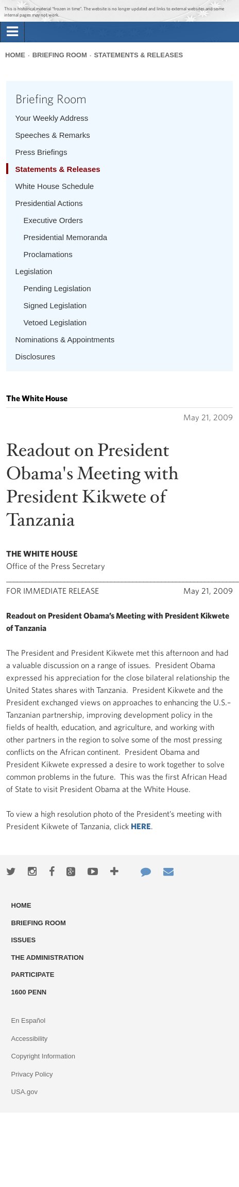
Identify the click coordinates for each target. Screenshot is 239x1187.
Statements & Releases (138, 55)
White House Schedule (54, 186)
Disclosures (35, 356)
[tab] (12, 32)
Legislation (34, 271)
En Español (28, 1020)
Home (15, 55)
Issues (23, 940)
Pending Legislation (57, 288)
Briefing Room (59, 55)
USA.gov (24, 1092)
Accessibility (29, 1038)
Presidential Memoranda (66, 237)
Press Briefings (41, 152)
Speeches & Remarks (52, 135)
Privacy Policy (32, 1074)
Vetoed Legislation (55, 322)
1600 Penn (29, 992)
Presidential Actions (49, 203)
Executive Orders (53, 220)
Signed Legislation (55, 305)
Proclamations (48, 254)
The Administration (47, 957)
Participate (33, 974)
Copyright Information (43, 1056)
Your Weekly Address (52, 118)
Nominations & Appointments (65, 339)
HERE (141, 826)
